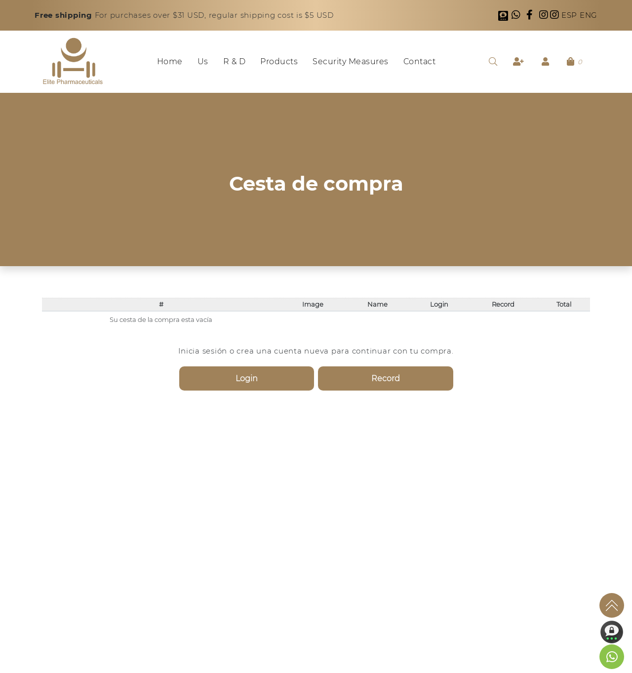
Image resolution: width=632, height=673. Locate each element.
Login (247, 378)
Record (385, 378)
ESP (570, 15)
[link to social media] (611, 656)
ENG (588, 15)
